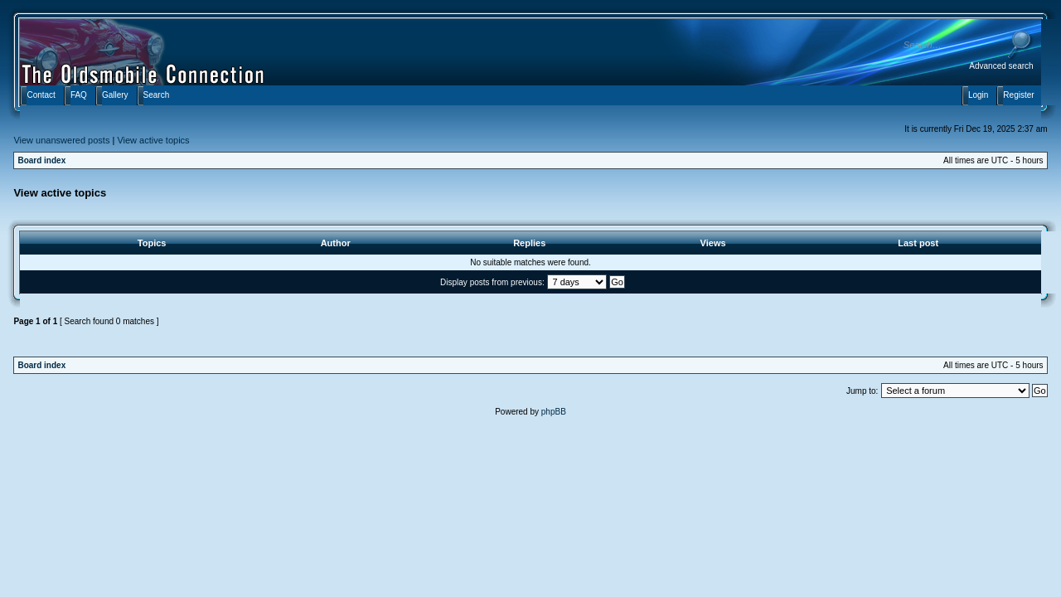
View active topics (153, 140)
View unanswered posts (61, 140)
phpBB (553, 411)
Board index (41, 160)
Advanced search (1001, 65)
